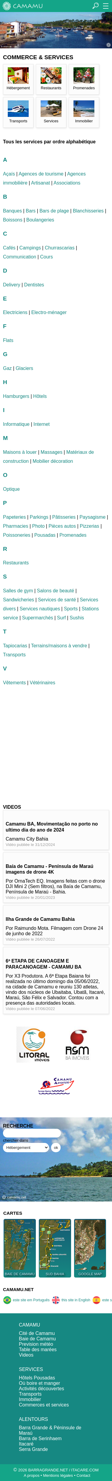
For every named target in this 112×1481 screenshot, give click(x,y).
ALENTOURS (33, 1419)
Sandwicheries (18, 599)
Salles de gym (18, 590)
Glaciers (24, 368)
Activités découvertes (41, 1388)
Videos (26, 1354)
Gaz (7, 368)
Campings (30, 247)
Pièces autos (62, 526)
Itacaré (26, 1443)
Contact (83, 1475)
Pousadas (45, 535)
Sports (71, 608)
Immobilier (30, 1399)
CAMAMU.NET (18, 1289)
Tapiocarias (15, 645)
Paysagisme (92, 517)
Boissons (12, 219)
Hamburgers (16, 396)
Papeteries (14, 517)
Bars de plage (54, 210)
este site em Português (26, 1300)
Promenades (73, 535)
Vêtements (14, 682)
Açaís (9, 173)
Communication (19, 256)
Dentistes (34, 284)
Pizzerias (89, 526)
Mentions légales (58, 1475)
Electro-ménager (49, 312)
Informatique (16, 424)
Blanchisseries (88, 210)
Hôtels (40, 396)
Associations (66, 182)
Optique (11, 489)
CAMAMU (29, 1324)
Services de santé (57, 599)
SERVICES (31, 1369)
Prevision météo (36, 1344)
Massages (51, 452)
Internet (41, 424)
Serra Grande (33, 1449)
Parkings (39, 517)
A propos (31, 1475)
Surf (61, 617)
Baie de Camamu (37, 1338)
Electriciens (15, 312)
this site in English (71, 1300)
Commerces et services (44, 1404)
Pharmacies (15, 526)
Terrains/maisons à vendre (59, 645)
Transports (14, 654)
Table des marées (37, 1349)
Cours (46, 256)
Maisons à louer (20, 452)
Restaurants (16, 562)
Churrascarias (60, 247)
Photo (38, 526)
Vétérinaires (42, 682)
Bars (31, 210)
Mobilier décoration (53, 461)
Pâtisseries (64, 517)
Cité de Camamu (37, 1333)
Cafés (9, 247)
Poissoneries (16, 535)
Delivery (11, 284)
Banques (12, 210)
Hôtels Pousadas (37, 1377)
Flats (8, 340)
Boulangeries (40, 219)
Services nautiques (40, 608)
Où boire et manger (39, 1383)
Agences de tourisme (41, 173)
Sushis (77, 617)
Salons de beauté (55, 590)
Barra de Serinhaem (40, 1438)
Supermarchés (37, 617)
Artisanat (40, 182)
